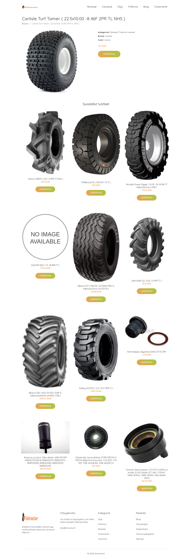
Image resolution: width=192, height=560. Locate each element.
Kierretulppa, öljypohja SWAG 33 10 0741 (146, 353)
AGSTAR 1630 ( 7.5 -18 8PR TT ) (45, 267)
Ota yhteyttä (142, 526)
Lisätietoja (109, 56)
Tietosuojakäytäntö (145, 536)
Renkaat (92, 7)
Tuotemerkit (160, 7)
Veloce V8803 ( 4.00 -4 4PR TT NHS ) (45, 180)
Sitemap (140, 541)
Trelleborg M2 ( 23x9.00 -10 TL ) (96, 184)
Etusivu (25, 25)
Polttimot (133, 7)
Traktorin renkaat (127, 34)
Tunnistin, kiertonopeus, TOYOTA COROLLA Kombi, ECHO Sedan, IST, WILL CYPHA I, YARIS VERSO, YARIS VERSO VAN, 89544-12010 (147, 475)
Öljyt (120, 7)
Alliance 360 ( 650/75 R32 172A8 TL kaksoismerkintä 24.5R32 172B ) (45, 396)
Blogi (146, 7)
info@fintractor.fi (68, 530)
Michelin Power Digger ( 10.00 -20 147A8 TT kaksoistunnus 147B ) (146, 187)
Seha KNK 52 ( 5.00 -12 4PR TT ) (147, 282)
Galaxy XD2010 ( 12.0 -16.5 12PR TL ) (96, 390)
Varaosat (107, 7)
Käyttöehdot (142, 531)
